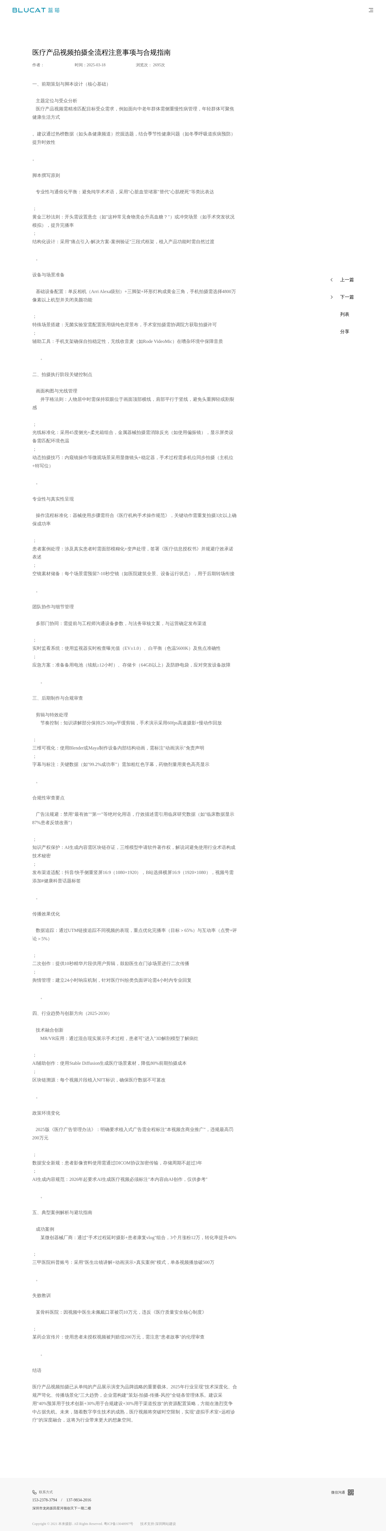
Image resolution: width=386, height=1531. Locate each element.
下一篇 (342, 297)
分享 (340, 331)
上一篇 (342, 279)
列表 (340, 314)
